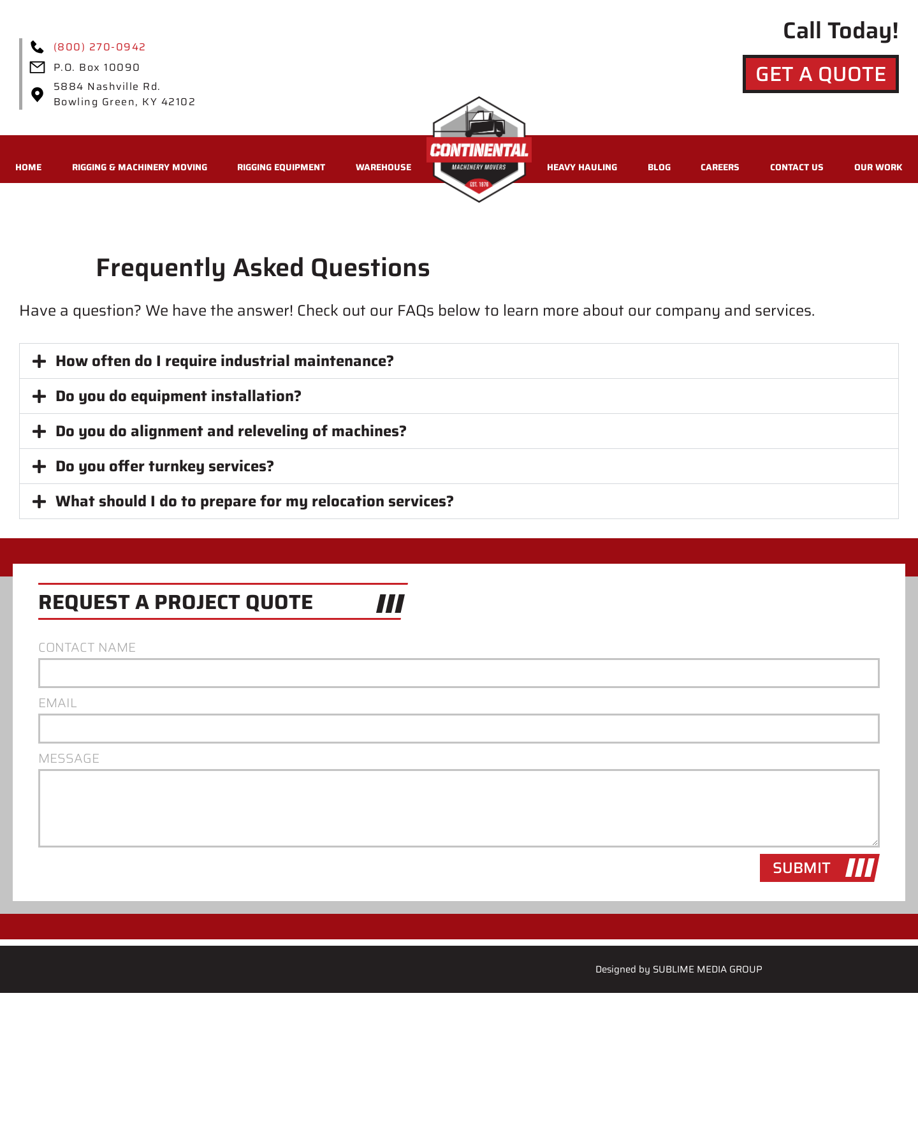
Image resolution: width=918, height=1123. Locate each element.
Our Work (878, 167)
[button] (459, 361)
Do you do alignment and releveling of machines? (231, 431)
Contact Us (797, 167)
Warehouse (383, 167)
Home (28, 167)
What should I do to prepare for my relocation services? (254, 501)
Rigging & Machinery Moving (139, 167)
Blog (659, 167)
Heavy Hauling (582, 167)
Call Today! (841, 30)
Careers (720, 167)
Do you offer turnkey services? (164, 466)
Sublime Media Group (707, 969)
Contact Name (87, 648)
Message (68, 759)
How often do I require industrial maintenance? (224, 361)
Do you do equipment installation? (178, 396)
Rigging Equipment (281, 167)
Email (57, 703)
